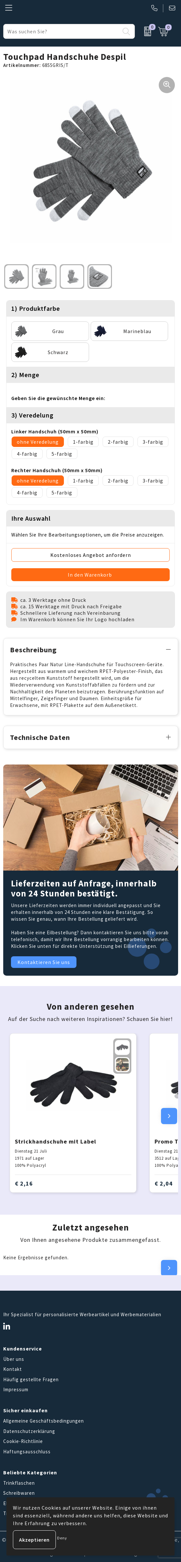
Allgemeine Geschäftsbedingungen (43, 1421)
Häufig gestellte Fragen (31, 1379)
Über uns (13, 1359)
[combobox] (61, 31)
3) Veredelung (32, 415)
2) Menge (25, 375)
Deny (62, 1537)
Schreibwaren (19, 1493)
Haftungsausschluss (27, 1451)
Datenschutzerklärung (29, 1431)
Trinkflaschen (19, 1483)
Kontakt (12, 1369)
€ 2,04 (164, 1183)
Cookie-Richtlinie (23, 1441)
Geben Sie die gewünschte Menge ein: (58, 398)
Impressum (15, 1389)
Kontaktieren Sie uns (43, 962)
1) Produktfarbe (35, 308)
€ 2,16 (24, 1183)
